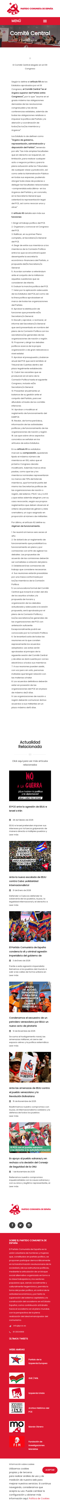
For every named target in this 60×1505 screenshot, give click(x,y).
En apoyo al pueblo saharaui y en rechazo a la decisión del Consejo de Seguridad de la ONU (28, 1162)
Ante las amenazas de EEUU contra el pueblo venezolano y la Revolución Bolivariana (29, 1092)
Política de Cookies (39, 1498)
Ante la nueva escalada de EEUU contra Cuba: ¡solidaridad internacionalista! (27, 881)
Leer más (13, 834)
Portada (13, 40)
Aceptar (49, 1469)
